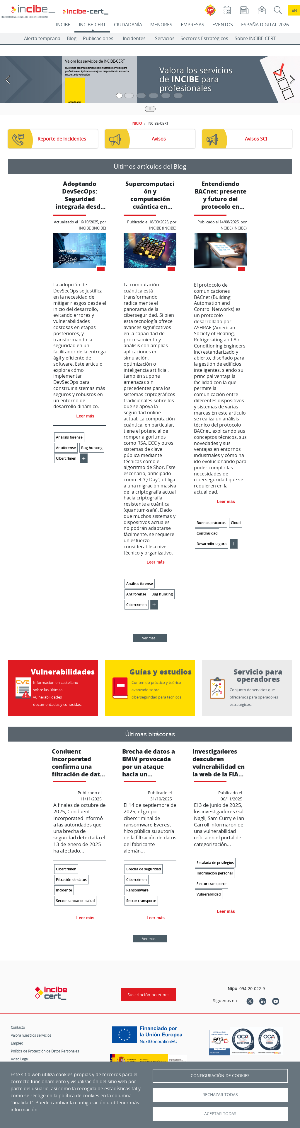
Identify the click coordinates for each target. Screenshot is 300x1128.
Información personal (215, 873)
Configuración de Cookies (220, 1075)
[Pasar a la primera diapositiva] (119, 95)
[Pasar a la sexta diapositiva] (178, 95)
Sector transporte (141, 900)
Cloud (236, 522)
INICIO (137, 123)
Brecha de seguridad (143, 869)
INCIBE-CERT (92, 24)
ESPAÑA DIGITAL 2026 (265, 24)
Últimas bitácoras (150, 734)
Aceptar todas (220, 1113)
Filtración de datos (71, 879)
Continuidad (207, 533)
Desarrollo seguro (211, 543)
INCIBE (63, 24)
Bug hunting (92, 447)
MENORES (161, 24)
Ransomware (137, 890)
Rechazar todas (220, 1094)
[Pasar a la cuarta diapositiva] (153, 95)
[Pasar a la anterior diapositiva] (7, 79)
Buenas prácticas (211, 522)
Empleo (17, 1043)
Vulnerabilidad (209, 894)
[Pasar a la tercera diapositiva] (141, 95)
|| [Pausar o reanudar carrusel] (150, 108)
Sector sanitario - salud (75, 900)
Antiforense (66, 447)
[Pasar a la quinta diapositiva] (166, 95)
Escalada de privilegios (215, 862)
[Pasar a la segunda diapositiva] (129, 95)
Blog (71, 38)
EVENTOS (222, 24)
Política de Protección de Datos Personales (45, 1051)
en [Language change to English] (294, 10)
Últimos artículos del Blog (150, 166)
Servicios (165, 38)
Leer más (85, 416)
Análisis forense (69, 437)
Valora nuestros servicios (31, 1035)
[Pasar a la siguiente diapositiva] (292, 79)
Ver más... (150, 638)
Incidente (64, 890)
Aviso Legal (19, 1059)
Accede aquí (74, 102)
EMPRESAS (192, 24)
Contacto (18, 1027)
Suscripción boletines (148, 994)
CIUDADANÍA (128, 24)
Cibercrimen (66, 458)
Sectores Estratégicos (204, 38)
